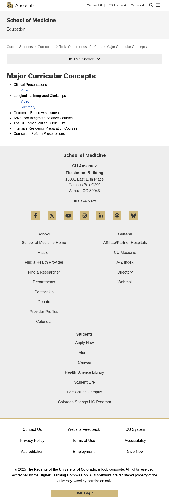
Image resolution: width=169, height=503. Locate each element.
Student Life (84, 382)
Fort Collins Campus (84, 392)
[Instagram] (84, 222)
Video (25, 90)
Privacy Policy (32, 440)
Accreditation (32, 451)
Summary (28, 107)
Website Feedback (84, 429)
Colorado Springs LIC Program (84, 402)
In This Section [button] (84, 59)
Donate (44, 302)
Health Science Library (84, 372)
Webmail (125, 282)
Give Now (135, 451)
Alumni (84, 353)
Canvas (84, 362)
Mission (44, 252)
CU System (135, 429)
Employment (83, 451)
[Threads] (117, 222)
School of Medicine (31, 20)
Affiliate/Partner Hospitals (125, 242)
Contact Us (44, 292)
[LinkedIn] (100, 222)
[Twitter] (52, 222)
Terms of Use (83, 440)
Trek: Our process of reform (80, 47)
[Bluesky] (133, 222)
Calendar (44, 321)
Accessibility (135, 440)
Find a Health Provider (44, 262)
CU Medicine (125, 252)
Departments (44, 282)
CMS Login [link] (84, 493)
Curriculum (46, 47)
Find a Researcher (44, 272)
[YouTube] (68, 222)
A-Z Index (124, 262)
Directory (125, 272)
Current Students (20, 47)
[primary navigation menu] (158, 5)
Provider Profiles (44, 311)
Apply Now (84, 343)
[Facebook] (35, 222)
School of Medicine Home (44, 242)
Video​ (25, 101)
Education (16, 29)
